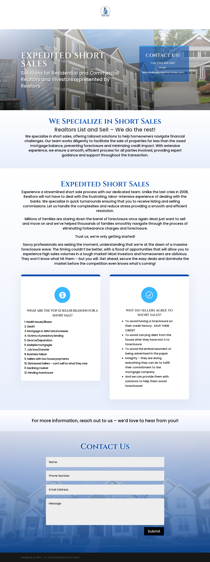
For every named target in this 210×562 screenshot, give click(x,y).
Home (105, 24)
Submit (154, 531)
